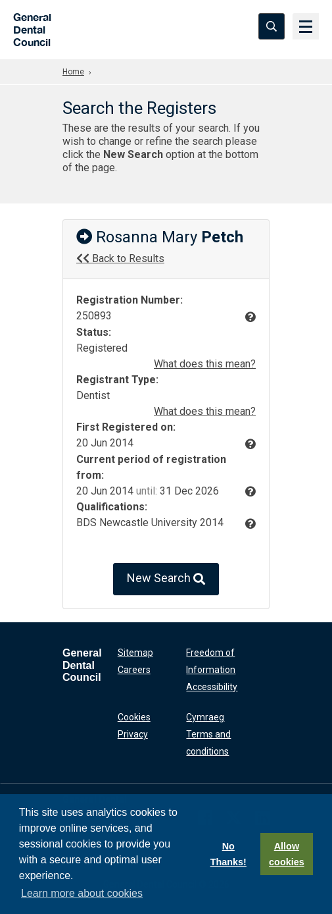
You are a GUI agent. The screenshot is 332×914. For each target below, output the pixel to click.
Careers (134, 669)
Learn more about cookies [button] (82, 893)
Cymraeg (205, 717)
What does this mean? (205, 364)
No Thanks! (228, 854)
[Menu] (306, 26)
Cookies (134, 717)
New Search (166, 579)
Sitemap (135, 652)
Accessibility (211, 687)
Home (73, 71)
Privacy (133, 734)
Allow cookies (286, 854)
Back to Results (120, 258)
